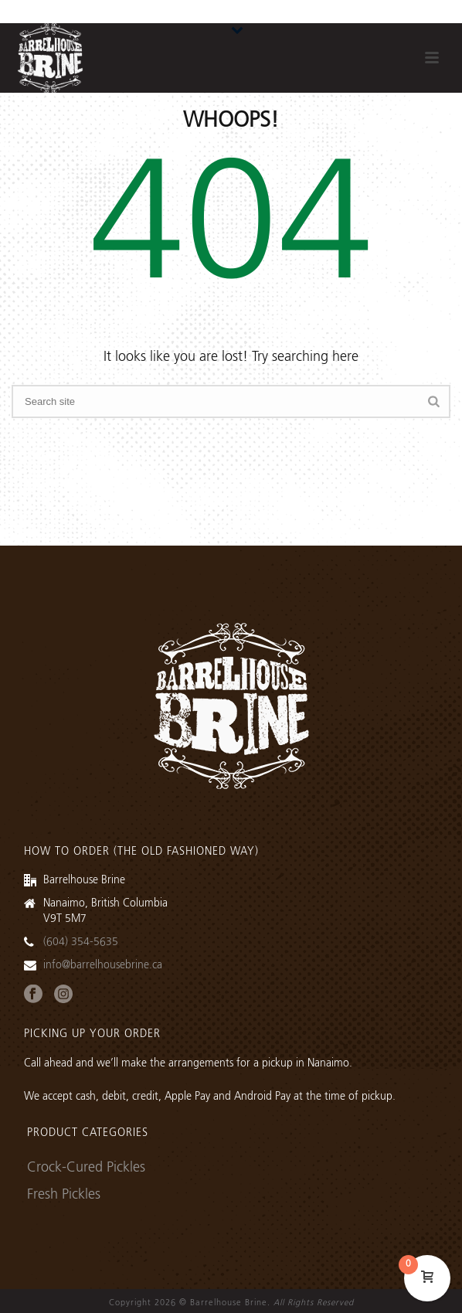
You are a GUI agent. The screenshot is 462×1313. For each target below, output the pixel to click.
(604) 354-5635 (80, 942)
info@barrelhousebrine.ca (102, 965)
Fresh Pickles (63, 1195)
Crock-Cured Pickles (86, 1168)
